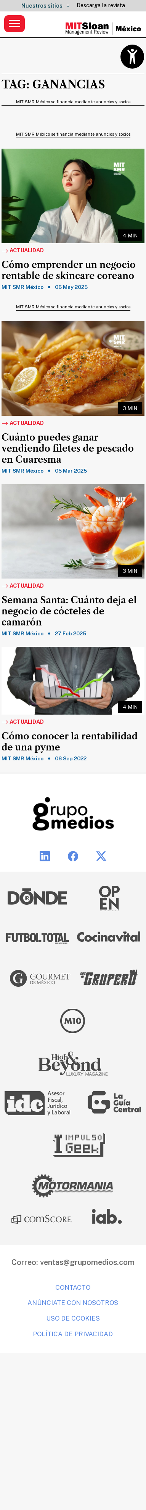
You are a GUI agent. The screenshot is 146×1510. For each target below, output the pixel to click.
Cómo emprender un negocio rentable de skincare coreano (69, 270)
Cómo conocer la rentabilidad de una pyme (70, 742)
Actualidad (23, 251)
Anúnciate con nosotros (72, 1302)
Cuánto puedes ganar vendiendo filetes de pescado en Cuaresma (68, 448)
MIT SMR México (22, 287)
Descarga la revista (101, 5)
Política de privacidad (73, 1334)
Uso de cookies (73, 1318)
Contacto (72, 1287)
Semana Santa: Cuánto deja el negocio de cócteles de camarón (69, 611)
